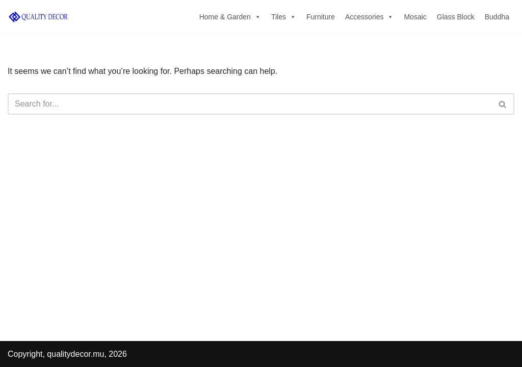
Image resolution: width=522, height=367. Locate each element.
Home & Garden (230, 17)
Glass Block (456, 17)
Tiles (283, 17)
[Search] (249, 104)
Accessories (369, 17)
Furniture (320, 17)
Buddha (497, 17)
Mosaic (415, 17)
